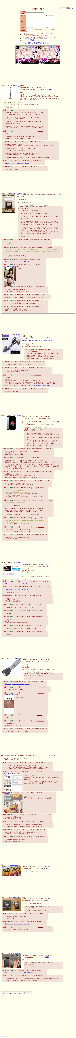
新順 (29, 43)
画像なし (49, 28)
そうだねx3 (45, 457)
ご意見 (33, 37)
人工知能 (31, 40)
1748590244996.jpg (15, 415)
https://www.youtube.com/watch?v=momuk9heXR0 (17, 163)
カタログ (25, 43)
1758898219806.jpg (15, 953)
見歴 (44, 43)
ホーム (73, 8)
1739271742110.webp (9, 266)
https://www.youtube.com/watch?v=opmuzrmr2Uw (17, 924)
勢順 (40, 43)
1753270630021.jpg (15, 658)
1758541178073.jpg (15, 897)
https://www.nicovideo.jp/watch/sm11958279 (16, 583)
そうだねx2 (49, 448)
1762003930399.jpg (8, 694)
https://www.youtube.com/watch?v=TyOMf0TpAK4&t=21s (19, 972)
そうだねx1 (47, 239)
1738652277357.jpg (15, 193)
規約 (46, 38)
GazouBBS (3, 1036)
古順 (33, 43)
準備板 (30, 37)
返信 (49, 89)
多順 (37, 43)
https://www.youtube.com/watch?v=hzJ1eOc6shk (17, 261)
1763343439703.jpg (15, 865)
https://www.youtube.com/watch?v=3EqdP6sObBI (17, 684)
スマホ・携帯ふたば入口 (27, 38)
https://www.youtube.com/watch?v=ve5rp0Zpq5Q (38, 385)
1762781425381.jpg (8, 793)
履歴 (48, 43)
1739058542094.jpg (15, 85)
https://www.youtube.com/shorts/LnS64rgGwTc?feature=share (37, 340)
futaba (8, 1036)
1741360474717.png (15, 562)
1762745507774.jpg (8, 773)
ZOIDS (37, 40)
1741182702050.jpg (15, 334)
